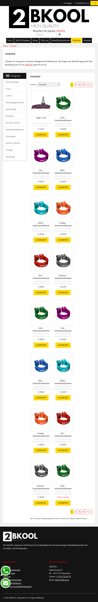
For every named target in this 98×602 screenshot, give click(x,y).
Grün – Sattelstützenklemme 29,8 (63, 488)
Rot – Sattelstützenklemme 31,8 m (63, 436)
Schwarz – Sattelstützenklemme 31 (41, 488)
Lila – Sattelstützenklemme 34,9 (41, 173)
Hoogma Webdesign (36, 598)
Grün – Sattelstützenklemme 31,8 (41, 331)
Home (35, 40)
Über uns (45, 40)
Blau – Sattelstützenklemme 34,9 (63, 173)
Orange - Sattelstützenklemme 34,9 (63, 225)
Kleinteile (10, 116)
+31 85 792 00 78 (63, 577)
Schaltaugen (11, 136)
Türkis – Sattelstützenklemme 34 (41, 225)
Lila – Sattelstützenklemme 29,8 (63, 331)
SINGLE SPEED (13, 143)
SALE (10, 40)
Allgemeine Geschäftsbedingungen (17, 586)
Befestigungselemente (15, 102)
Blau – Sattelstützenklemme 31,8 (41, 383)
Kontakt (87, 40)
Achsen (9, 96)
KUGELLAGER (13, 123)
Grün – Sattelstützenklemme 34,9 (63, 120)
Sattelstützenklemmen (15, 129)
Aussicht (41, 135)
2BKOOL (29, 65)
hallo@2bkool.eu (81, 3)
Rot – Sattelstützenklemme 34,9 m (41, 278)
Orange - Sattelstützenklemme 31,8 (41, 436)
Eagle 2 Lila (41, 118)
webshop (60, 30)
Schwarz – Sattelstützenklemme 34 (63, 278)
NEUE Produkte (23, 40)
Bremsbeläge (11, 109)
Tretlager (9, 150)
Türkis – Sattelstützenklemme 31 (63, 383)
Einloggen (67, 3)
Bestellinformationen (60, 40)
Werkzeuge (10, 157)
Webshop (76, 40)
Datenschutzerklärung (12, 583)
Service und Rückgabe (12, 580)
